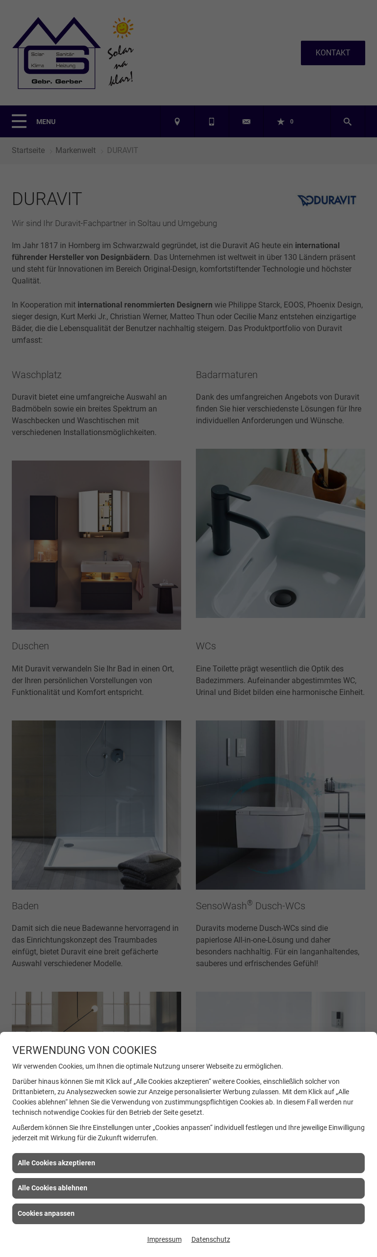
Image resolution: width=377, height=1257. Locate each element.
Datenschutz (210, 1239)
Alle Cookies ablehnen (52, 1188)
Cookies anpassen (46, 1213)
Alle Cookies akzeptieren (56, 1163)
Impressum (164, 1239)
